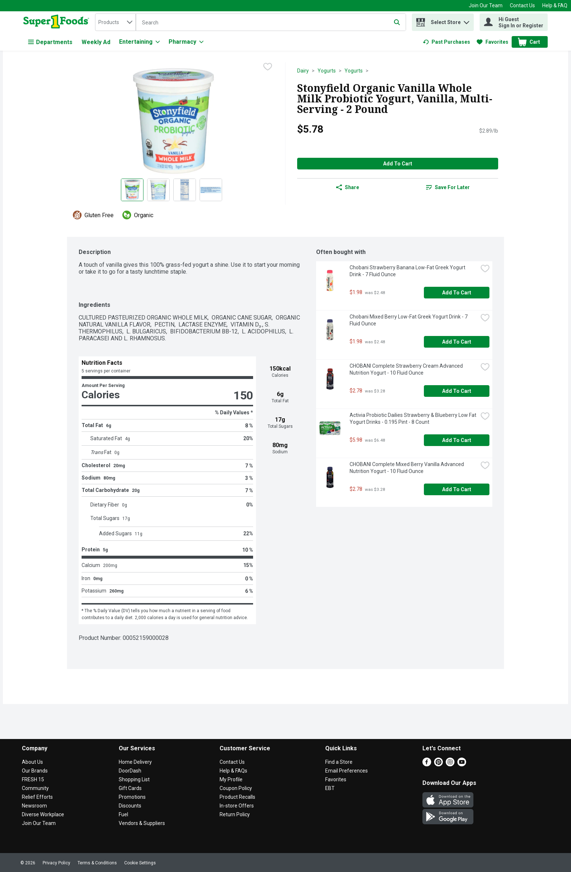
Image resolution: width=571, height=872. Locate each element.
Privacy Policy (56, 862)
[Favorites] (492, 42)
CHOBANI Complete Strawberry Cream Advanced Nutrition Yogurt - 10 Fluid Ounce (407, 369)
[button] (466, 20)
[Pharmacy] (186, 42)
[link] (446, 42)
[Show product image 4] (211, 190)
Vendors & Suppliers (142, 823)
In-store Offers (237, 806)
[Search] (271, 22)
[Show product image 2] (158, 190)
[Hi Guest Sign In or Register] (514, 22)
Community (35, 788)
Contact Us (522, 5)
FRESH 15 (33, 779)
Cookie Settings (140, 862)
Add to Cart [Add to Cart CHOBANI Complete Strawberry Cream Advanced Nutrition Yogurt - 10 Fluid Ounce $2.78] (456, 391)
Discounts (130, 806)
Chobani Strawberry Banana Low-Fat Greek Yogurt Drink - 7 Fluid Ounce (408, 271)
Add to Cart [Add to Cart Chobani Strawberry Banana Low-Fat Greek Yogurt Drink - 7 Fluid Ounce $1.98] (456, 293)
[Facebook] (426, 764)
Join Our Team (486, 5)
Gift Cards (130, 788)
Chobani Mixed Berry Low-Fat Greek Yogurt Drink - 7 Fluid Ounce (409, 320)
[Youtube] (461, 764)
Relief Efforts (37, 797)
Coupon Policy (236, 788)
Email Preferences (346, 771)
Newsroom (34, 806)
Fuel (123, 814)
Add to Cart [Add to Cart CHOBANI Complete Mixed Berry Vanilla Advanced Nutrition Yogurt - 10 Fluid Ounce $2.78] (456, 489)
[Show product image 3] (184, 190)
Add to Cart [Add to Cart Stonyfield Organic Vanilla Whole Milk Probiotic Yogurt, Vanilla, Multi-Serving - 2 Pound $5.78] (397, 164)
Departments (50, 42)
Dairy (303, 71)
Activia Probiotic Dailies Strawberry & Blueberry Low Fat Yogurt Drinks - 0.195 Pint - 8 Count (413, 418)
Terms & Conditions (97, 862)
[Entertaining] (139, 42)
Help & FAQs (233, 771)
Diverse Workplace (43, 814)
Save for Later (448, 187)
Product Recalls (237, 797)
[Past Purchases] (446, 42)
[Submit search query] (397, 22)
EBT (330, 788)
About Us (32, 762)
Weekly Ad (96, 42)
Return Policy (235, 814)
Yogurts (327, 71)
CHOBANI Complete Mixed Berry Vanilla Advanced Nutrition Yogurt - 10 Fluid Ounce (407, 467)
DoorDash (130, 771)
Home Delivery (135, 762)
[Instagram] (450, 764)
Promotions (132, 797)
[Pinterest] (438, 764)
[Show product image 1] (132, 190)
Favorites (335, 779)
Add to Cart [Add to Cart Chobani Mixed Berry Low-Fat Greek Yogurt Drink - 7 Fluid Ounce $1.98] (456, 342)
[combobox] (115, 22)
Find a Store (339, 762)
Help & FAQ (554, 5)
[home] (57, 22)
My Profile (231, 779)
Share (347, 187)
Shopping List (134, 779)
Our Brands (35, 771)
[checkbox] (267, 67)
